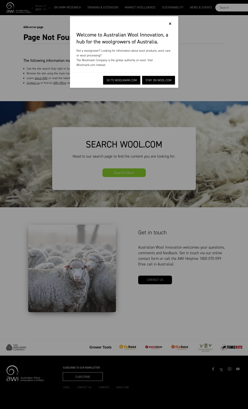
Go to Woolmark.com (122, 80)
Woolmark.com (85, 65)
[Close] (170, 23)
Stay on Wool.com (159, 80)
